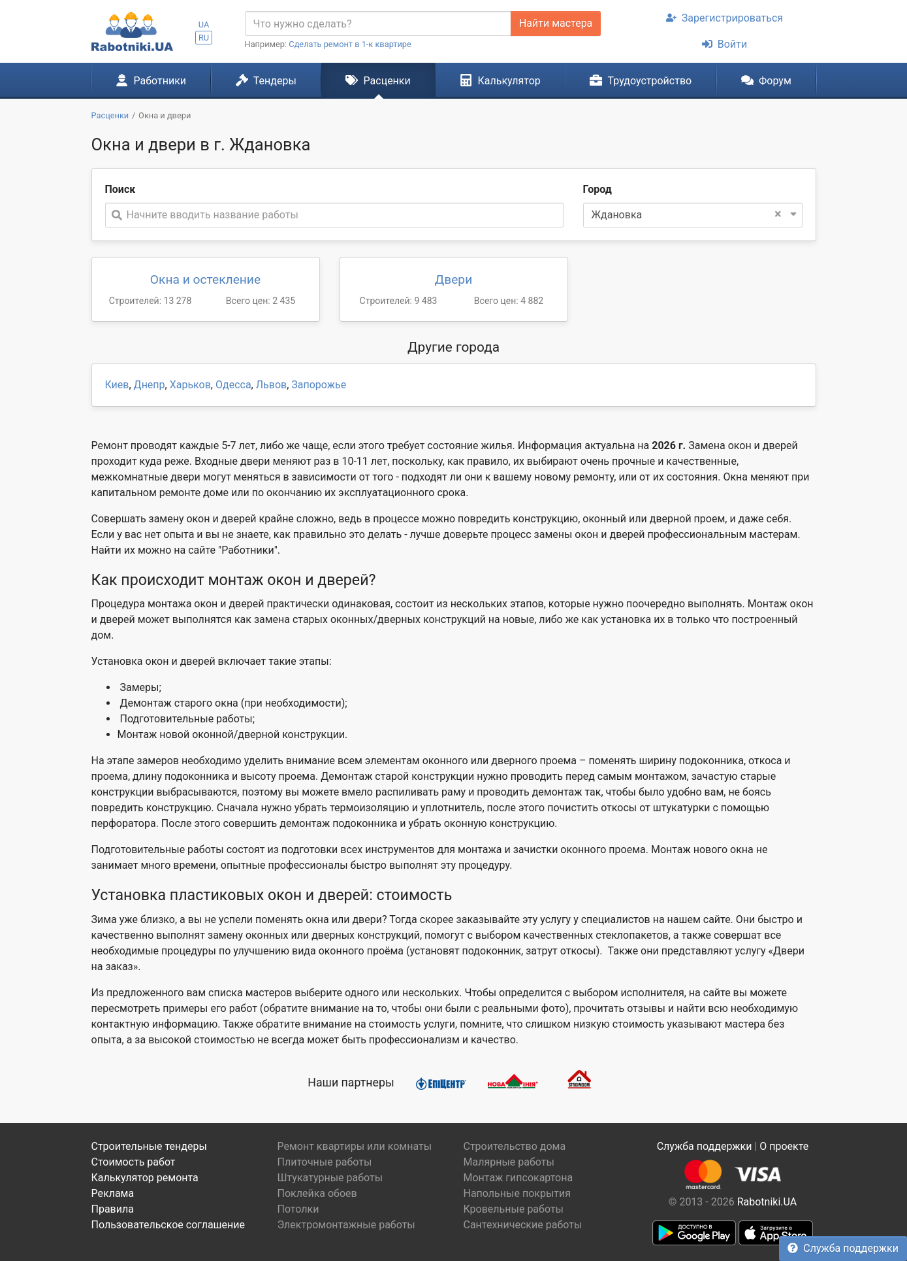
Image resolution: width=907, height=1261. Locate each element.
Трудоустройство (641, 80)
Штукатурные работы (330, 1177)
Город (597, 189)
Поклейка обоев (317, 1193)
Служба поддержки (843, 1248)
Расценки (377, 80)
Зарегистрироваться (724, 18)
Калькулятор (500, 80)
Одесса (233, 384)
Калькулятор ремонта (145, 1177)
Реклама (113, 1193)
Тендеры (266, 80)
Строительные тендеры (149, 1146)
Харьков (190, 384)
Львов (271, 384)
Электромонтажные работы (346, 1225)
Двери (453, 279)
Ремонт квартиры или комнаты (355, 1146)
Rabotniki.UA (767, 1202)
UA (204, 24)
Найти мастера (555, 23)
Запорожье (318, 384)
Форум (766, 80)
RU (204, 37)
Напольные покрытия (517, 1193)
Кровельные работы (514, 1209)
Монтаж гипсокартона (518, 1177)
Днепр (149, 384)
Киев (117, 384)
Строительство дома (515, 1146)
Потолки (298, 1209)
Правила (112, 1209)
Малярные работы (509, 1162)
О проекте (783, 1146)
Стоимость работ (133, 1162)
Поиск (120, 189)
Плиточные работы (325, 1162)
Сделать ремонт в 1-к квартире (350, 44)
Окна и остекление (205, 279)
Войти (724, 44)
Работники (151, 80)
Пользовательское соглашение (168, 1225)
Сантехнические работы (523, 1225)
